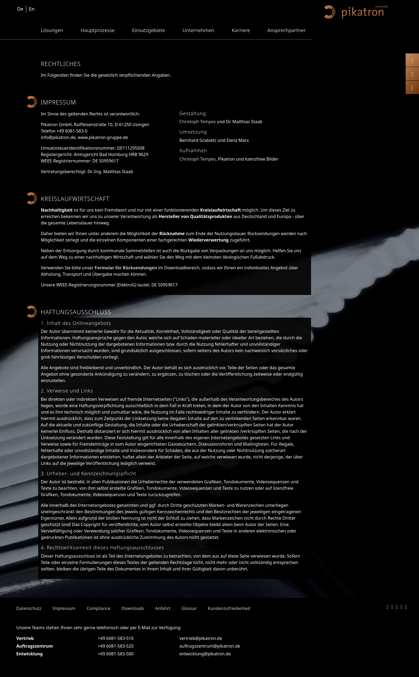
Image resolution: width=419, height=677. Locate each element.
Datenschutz (28, 608)
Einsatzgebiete (148, 30)
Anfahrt (162, 608)
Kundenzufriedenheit (229, 608)
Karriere (241, 30)
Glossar (189, 608)
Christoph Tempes (197, 121)
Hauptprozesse (98, 30)
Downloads (133, 608)
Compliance (98, 608)
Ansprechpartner (286, 30)
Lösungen (52, 30)
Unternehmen (198, 30)
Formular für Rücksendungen (126, 268)
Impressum (64, 608)
